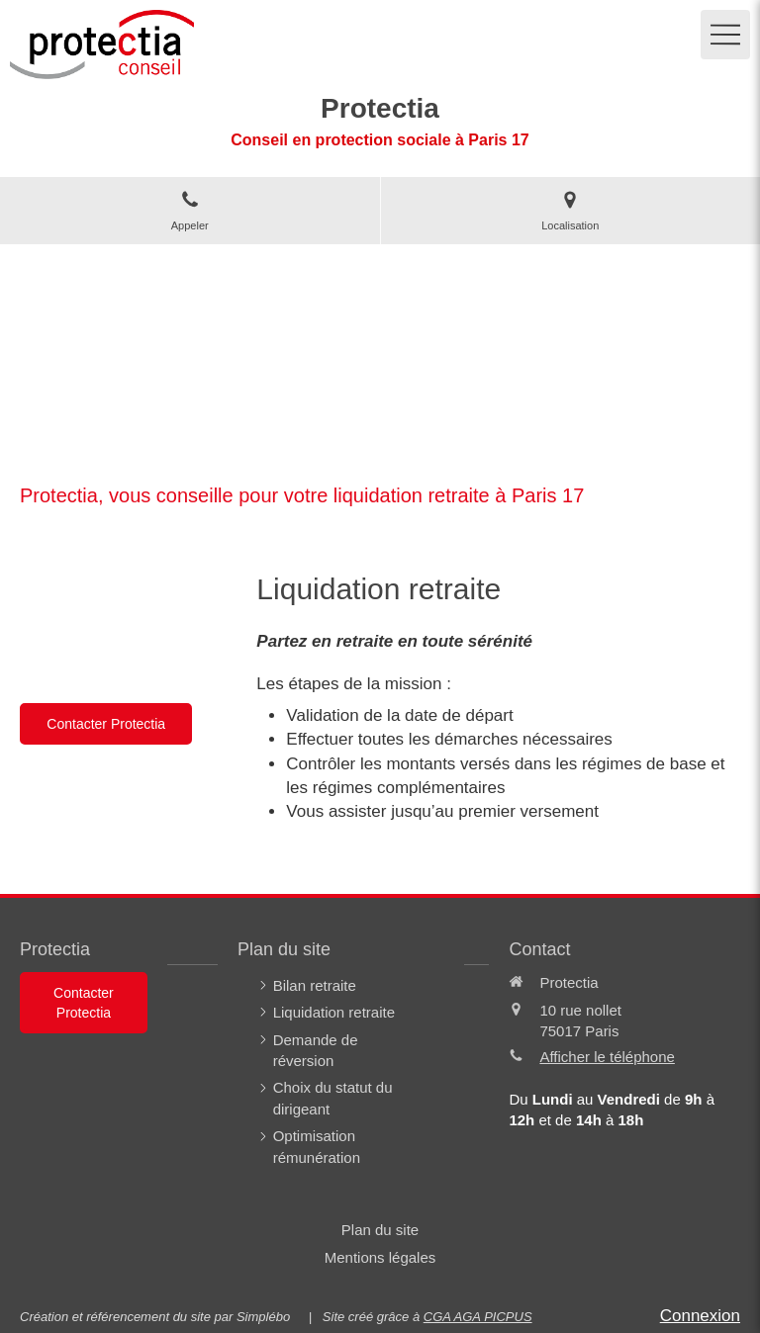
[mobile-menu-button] (725, 34)
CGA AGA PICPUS (478, 1316)
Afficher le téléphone (607, 1056)
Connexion (700, 1315)
